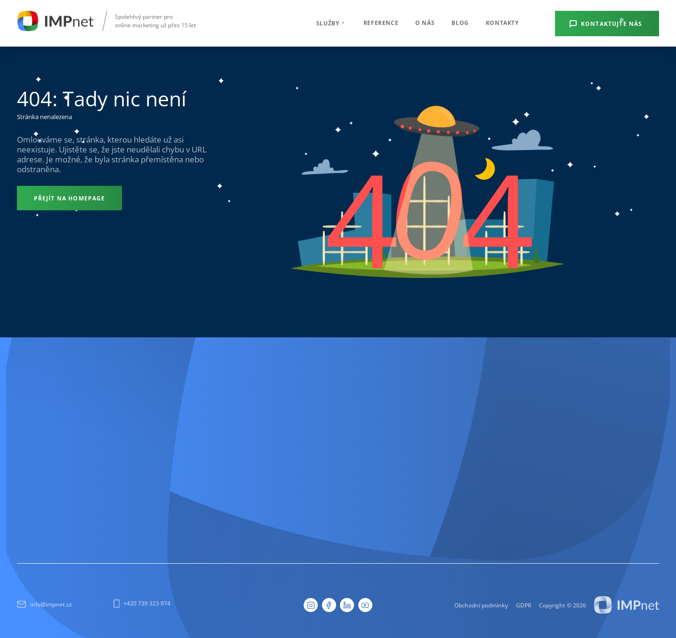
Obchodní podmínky (481, 605)
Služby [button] (331, 23)
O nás (425, 22)
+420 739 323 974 (142, 603)
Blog (459, 22)
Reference (380, 22)
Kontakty (502, 22)
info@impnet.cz (44, 604)
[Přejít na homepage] (69, 198)
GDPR (523, 605)
